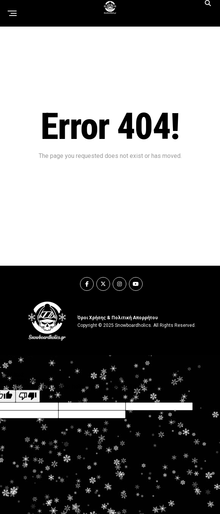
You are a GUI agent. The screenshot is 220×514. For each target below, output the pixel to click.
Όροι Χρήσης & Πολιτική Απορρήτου (117, 317)
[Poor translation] (28, 396)
